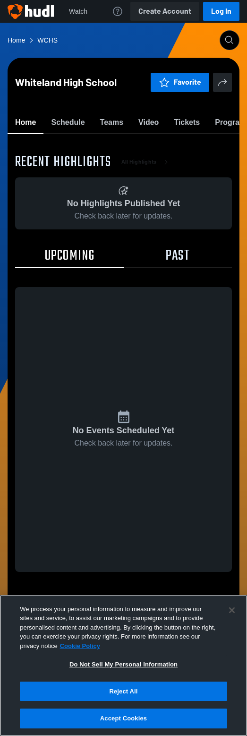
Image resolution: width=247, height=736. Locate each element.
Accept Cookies (123, 718)
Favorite (112, 146)
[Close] (231, 610)
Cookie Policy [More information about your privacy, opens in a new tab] (80, 645)
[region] (123, 665)
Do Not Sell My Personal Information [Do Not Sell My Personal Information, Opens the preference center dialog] (123, 664)
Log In (221, 11)
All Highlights (146, 217)
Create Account (164, 11)
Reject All (123, 691)
